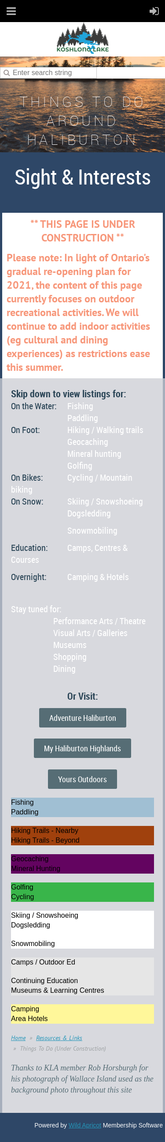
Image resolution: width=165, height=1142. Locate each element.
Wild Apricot (85, 1125)
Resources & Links (59, 1038)
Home (18, 1038)
